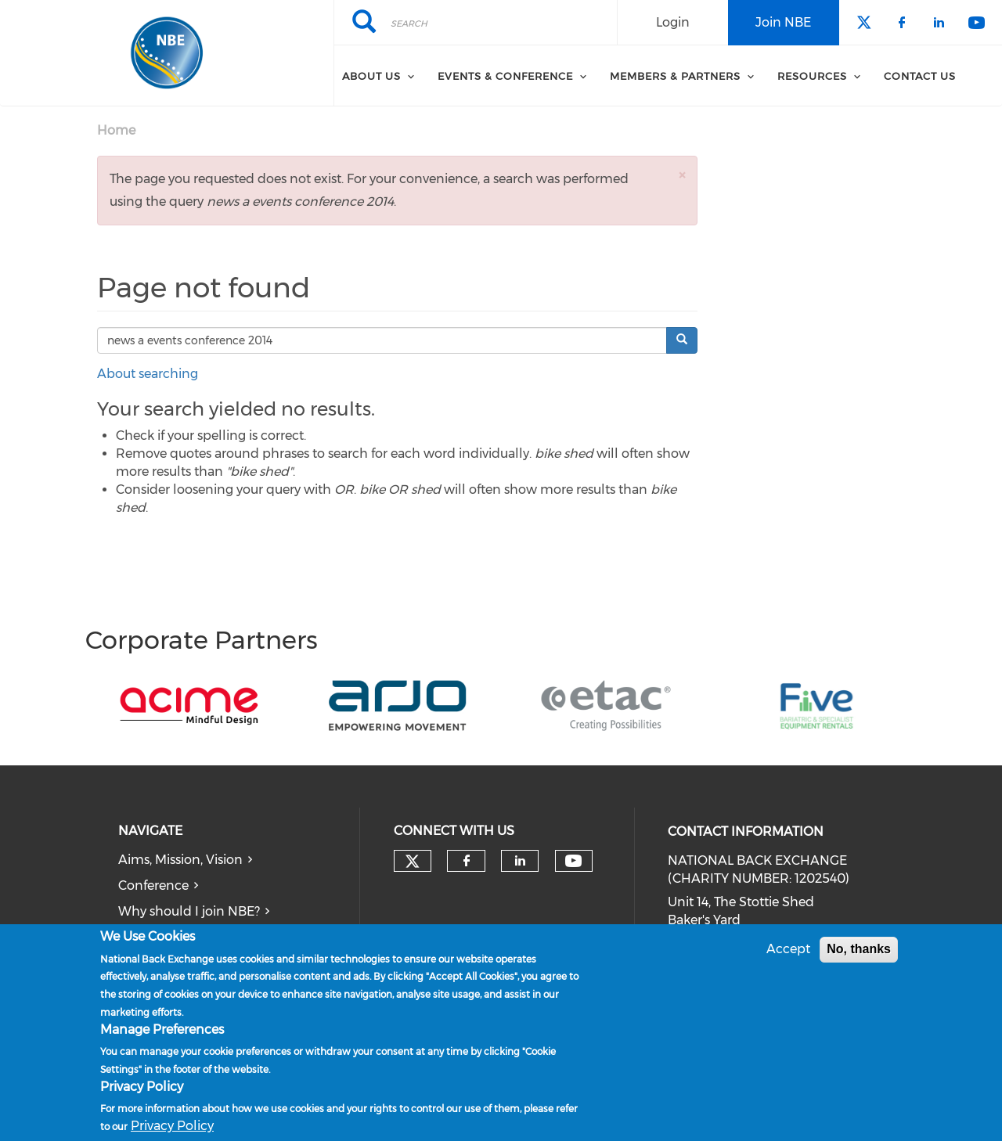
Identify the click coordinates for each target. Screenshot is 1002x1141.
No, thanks (859, 949)
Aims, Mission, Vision (180, 859)
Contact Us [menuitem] (920, 76)
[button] (682, 175)
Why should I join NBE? (189, 911)
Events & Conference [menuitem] (505, 76)
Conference (153, 885)
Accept (788, 948)
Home (116, 130)
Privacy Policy (172, 1125)
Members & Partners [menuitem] (675, 76)
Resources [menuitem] (812, 76)
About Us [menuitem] (371, 76)
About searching (147, 373)
